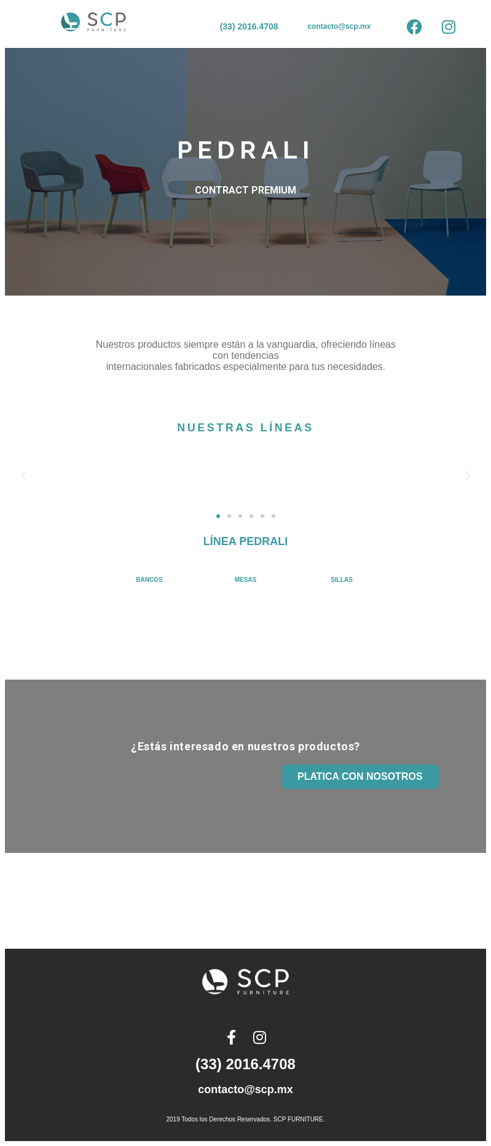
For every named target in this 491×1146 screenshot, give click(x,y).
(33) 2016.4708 (249, 26)
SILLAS (342, 579)
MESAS (246, 579)
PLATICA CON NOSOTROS (360, 776)
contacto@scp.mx (339, 26)
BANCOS (149, 579)
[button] (23, 475)
